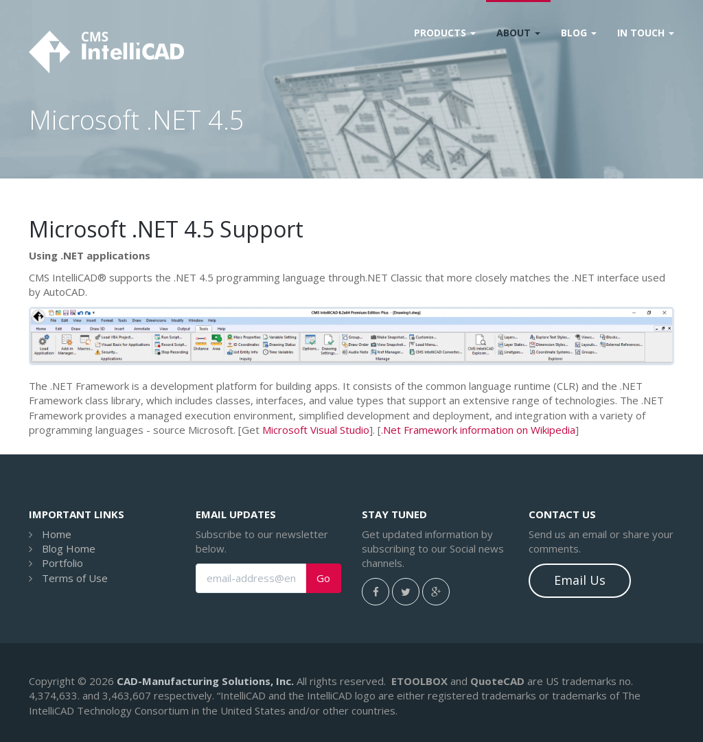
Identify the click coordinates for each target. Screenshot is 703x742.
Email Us (580, 580)
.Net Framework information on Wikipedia (478, 430)
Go (323, 578)
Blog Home (68, 548)
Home (56, 534)
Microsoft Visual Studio (315, 430)
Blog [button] (579, 32)
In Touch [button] (645, 32)
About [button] (518, 32)
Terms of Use (75, 578)
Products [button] (445, 32)
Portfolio (62, 563)
